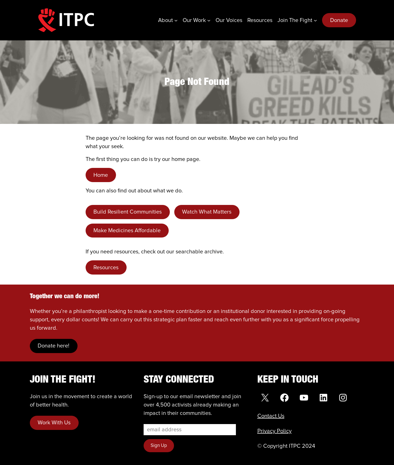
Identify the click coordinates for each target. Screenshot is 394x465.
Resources (106, 267)
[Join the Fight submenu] (315, 20)
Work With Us (54, 422)
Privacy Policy (274, 431)
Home (100, 175)
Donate (339, 20)
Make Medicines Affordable (127, 230)
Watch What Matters (206, 212)
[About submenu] (176, 20)
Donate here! (53, 346)
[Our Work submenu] (209, 20)
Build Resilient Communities (127, 212)
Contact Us (270, 416)
